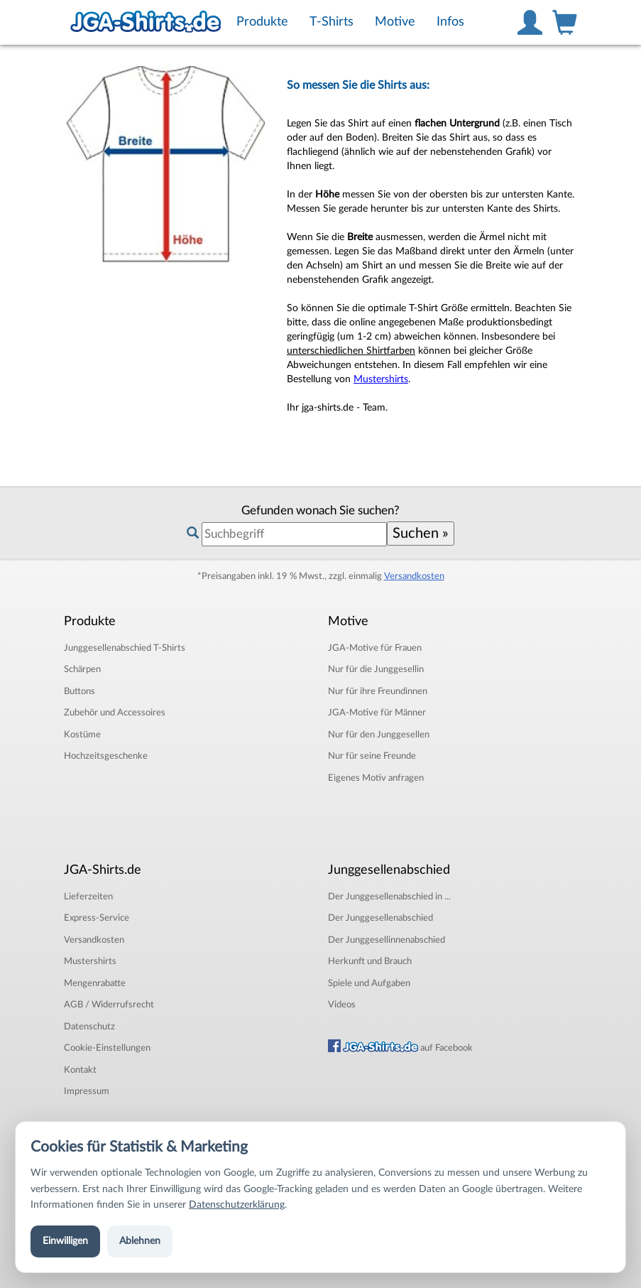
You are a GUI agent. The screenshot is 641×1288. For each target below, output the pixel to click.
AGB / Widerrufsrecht (109, 1004)
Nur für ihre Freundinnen (377, 691)
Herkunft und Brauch (370, 961)
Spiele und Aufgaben (369, 983)
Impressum (86, 1091)
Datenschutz (89, 1026)
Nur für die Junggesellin (376, 669)
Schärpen (82, 669)
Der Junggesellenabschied (380, 918)
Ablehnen (139, 1241)
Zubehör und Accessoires (114, 712)
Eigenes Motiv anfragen (376, 778)
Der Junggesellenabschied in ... (389, 896)
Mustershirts (381, 379)
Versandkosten (414, 576)
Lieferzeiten (88, 896)
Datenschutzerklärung (237, 1205)
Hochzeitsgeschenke (106, 756)
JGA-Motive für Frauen (375, 648)
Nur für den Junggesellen (378, 734)
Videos (342, 1004)
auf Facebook (400, 1048)
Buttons (79, 691)
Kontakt (80, 1070)
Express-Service (96, 918)
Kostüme (82, 734)
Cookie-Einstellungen (107, 1048)
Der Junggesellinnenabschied (386, 940)
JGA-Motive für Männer (377, 712)
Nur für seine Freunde (372, 756)
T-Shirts (124, 648)
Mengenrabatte (95, 983)
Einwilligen (65, 1241)
